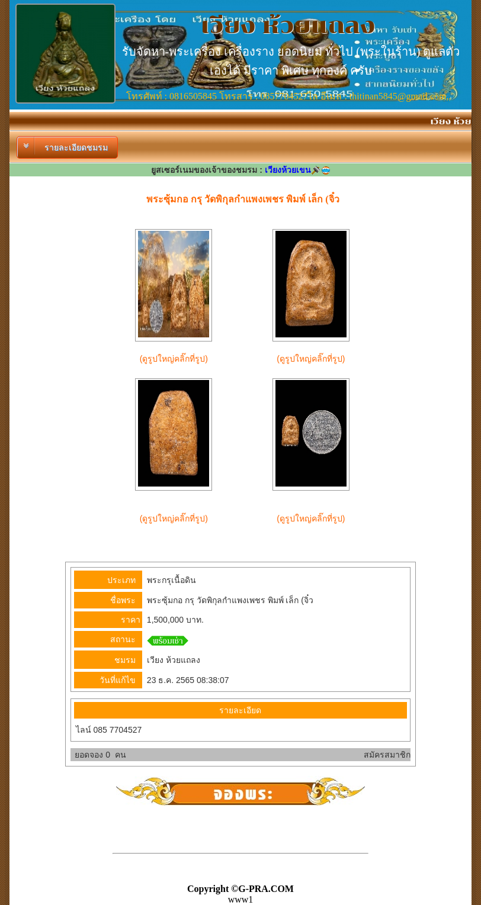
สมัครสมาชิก (387, 754)
